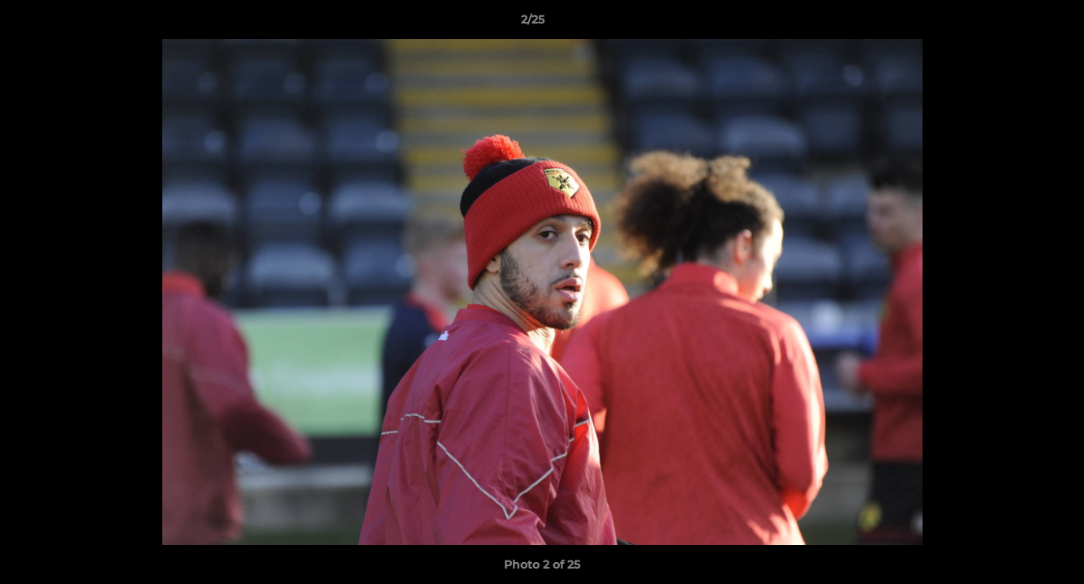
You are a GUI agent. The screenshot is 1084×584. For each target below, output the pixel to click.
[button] (1016, 23)
